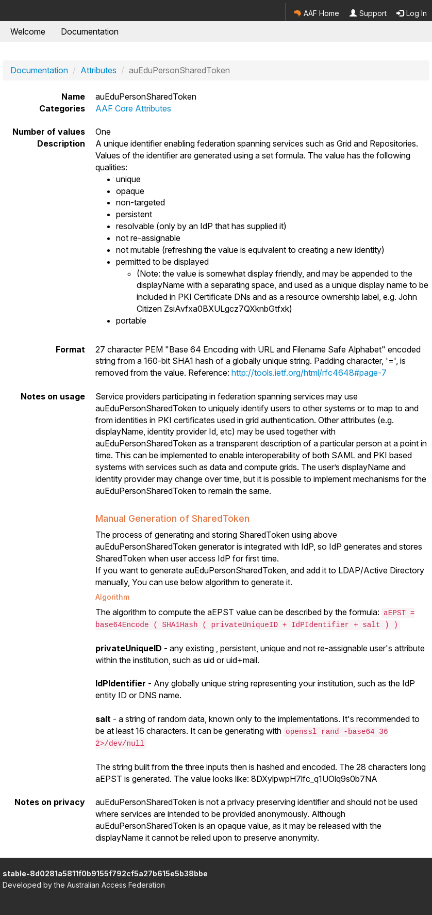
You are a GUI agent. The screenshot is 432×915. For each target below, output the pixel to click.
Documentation (90, 31)
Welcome (27, 31)
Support (368, 13)
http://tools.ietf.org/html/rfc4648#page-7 (309, 372)
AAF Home (316, 13)
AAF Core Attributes (133, 108)
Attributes (98, 70)
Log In (411, 13)
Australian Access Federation (116, 884)
